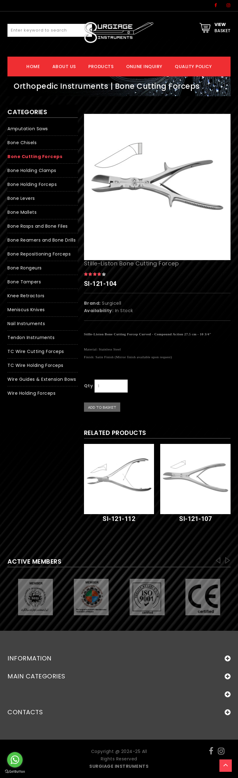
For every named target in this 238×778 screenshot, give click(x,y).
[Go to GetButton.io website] (15, 772)
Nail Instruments (26, 323)
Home (33, 66)
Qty (88, 386)
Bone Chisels (22, 143)
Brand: (92, 303)
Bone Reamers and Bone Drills (41, 240)
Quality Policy (193, 66)
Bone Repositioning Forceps (39, 254)
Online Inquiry (144, 66)
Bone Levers (21, 198)
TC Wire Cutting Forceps (35, 351)
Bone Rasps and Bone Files (37, 226)
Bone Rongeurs (24, 268)
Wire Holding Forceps (31, 393)
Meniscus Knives (26, 310)
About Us (64, 66)
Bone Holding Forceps (32, 184)
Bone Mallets (22, 212)
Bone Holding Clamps (31, 170)
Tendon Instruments (31, 337)
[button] (42, 254)
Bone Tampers (24, 282)
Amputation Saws (27, 129)
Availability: (99, 310)
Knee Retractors (26, 296)
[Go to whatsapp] (15, 759)
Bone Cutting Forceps (34, 156)
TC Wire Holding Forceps (35, 365)
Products (100, 66)
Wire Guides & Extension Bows (41, 379)
